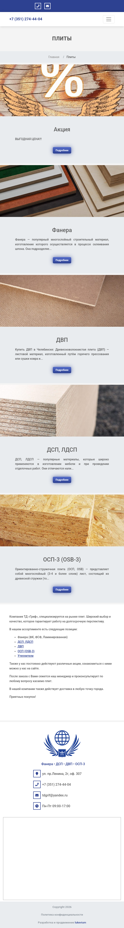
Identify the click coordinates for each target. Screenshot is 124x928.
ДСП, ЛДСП (25, 642)
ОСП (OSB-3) (26, 651)
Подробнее (62, 150)
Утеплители (26, 655)
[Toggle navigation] (109, 19)
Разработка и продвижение (62, 922)
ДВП (21, 646)
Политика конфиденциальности (62, 914)
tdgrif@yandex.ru (54, 795)
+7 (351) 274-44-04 (25, 19)
